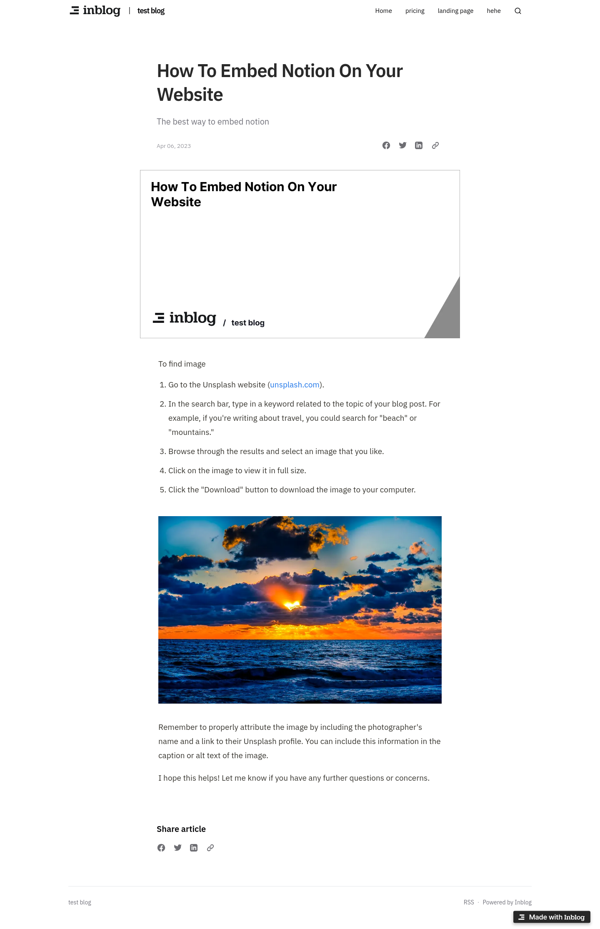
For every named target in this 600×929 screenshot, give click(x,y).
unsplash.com (295, 385)
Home (383, 11)
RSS (469, 902)
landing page (456, 11)
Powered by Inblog (507, 902)
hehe (494, 11)
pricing (415, 11)
